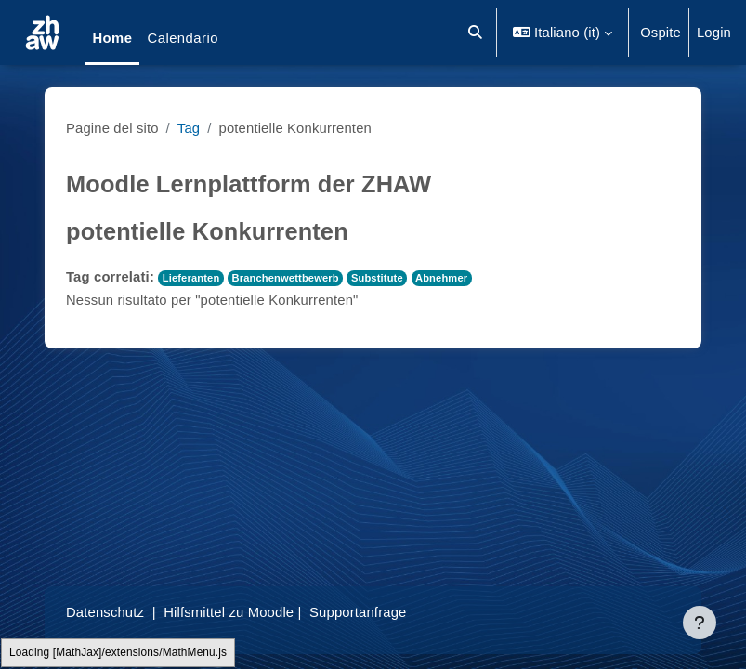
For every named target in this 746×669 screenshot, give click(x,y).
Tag (188, 128)
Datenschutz (105, 612)
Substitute (377, 277)
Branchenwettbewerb (285, 277)
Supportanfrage (357, 612)
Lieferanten (191, 277)
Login (714, 32)
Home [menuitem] (112, 38)
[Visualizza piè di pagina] (699, 622)
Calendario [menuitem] (182, 38)
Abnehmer (441, 277)
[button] (476, 32)
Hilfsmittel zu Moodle (229, 612)
